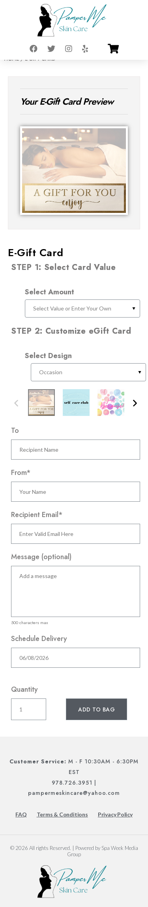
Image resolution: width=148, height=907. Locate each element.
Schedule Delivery (39, 639)
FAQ (20, 814)
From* (21, 472)
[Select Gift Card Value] (82, 308)
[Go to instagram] (68, 49)
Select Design (48, 356)
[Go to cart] (113, 49)
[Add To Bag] (96, 709)
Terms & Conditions (62, 814)
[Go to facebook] (33, 49)
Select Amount (49, 292)
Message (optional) (41, 557)
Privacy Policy (115, 814)
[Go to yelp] (85, 49)
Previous (16, 404)
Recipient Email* (37, 515)
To (15, 430)
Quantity (24, 689)
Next (135, 404)
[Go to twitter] (51, 49)
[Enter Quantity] (28, 709)
